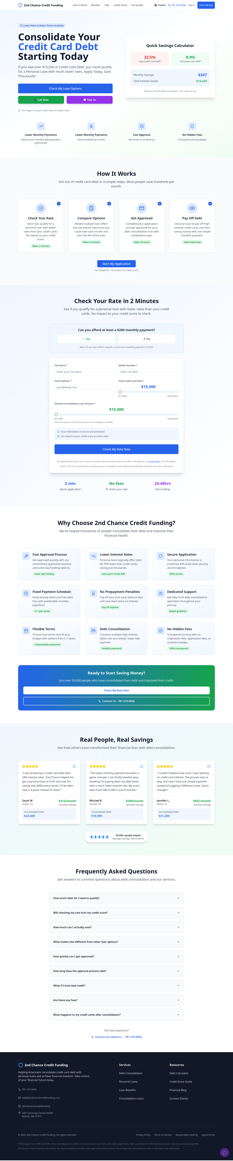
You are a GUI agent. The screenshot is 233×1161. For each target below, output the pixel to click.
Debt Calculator (179, 1074)
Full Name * (61, 366)
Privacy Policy (154, 462)
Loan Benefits (127, 1090)
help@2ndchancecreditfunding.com (41, 1098)
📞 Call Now (41, 100)
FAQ (107, 5)
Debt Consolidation (130, 1074)
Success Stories (179, 1099)
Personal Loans (128, 1082)
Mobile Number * (127, 366)
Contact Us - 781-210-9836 (116, 702)
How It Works (80, 5)
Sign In (191, 5)
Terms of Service (163, 1135)
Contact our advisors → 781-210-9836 (116, 1037)
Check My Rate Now (116, 450)
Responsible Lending (187, 1135)
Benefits (95, 5)
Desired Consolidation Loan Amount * (75, 404)
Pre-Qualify (137, 5)
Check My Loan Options (65, 88)
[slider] (120, 392)
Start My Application (116, 264)
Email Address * (63, 381)
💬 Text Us (89, 100)
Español (160, 5)
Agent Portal (208, 1135)
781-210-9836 (29, 1090)
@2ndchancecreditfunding (36, 1106)
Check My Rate (206, 5)
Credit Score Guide (181, 1082)
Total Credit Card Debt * (131, 381)
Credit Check (120, 5)
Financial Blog (178, 1090)
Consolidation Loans (131, 1099)
